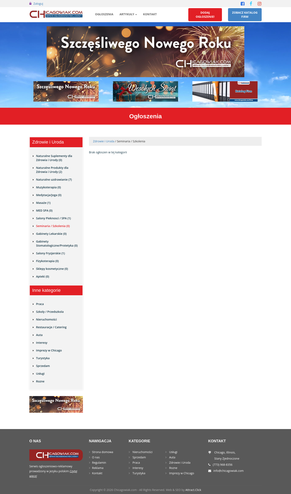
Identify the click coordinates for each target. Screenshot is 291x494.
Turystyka (43, 358)
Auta (39, 335)
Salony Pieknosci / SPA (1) (53, 218)
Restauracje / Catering (51, 327)
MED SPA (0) (44, 210)
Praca (40, 304)
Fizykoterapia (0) (47, 261)
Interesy (41, 343)
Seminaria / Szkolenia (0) (53, 226)
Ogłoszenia (104, 14)
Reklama (98, 468)
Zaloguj (38, 3)
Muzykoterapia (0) (48, 187)
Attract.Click (193, 490)
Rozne (40, 381)
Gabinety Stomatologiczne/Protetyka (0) (57, 243)
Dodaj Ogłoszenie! (205, 15)
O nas (96, 457)
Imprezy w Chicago (49, 350)
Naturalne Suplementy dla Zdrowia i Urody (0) (54, 158)
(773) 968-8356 (222, 465)
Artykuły (128, 14)
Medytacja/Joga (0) (48, 195)
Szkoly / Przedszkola (50, 312)
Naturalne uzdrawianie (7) (54, 179)
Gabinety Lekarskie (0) (51, 234)
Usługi (40, 373)
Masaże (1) (43, 203)
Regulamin (99, 462)
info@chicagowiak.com (228, 471)
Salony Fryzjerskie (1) (50, 253)
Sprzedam (43, 366)
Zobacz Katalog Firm (245, 15)
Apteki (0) (42, 276)
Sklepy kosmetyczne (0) (52, 269)
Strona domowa (102, 452)
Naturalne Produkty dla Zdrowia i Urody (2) (52, 170)
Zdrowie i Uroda (103, 141)
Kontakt (150, 14)
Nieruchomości (46, 319)
